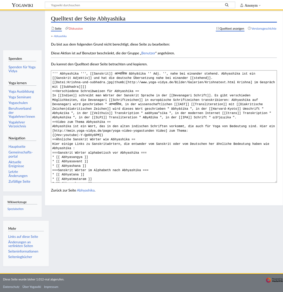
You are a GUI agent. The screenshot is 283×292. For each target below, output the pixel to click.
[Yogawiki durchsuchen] (140, 5)
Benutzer (148, 53)
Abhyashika (60, 36)
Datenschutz (11, 286)
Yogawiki (22, 5)
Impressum (51, 286)
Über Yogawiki (31, 286)
